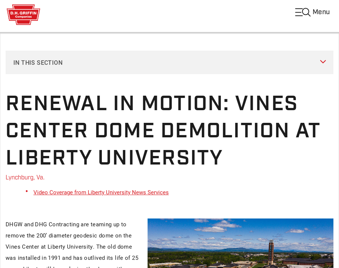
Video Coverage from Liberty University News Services (101, 192)
